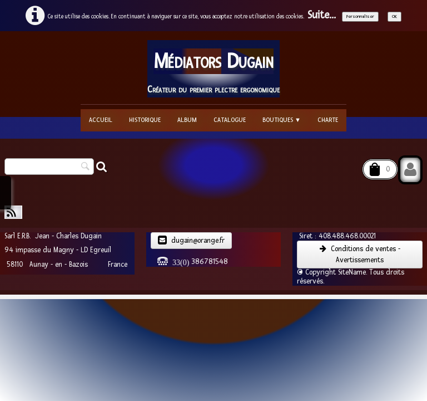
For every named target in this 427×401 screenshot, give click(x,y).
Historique (145, 120)
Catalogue (230, 120)
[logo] (213, 68)
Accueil (100, 120)
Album (187, 120)
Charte (327, 120)
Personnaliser (360, 16)
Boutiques (281, 120)
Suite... (321, 15)
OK (394, 16)
